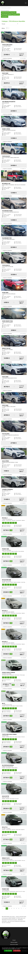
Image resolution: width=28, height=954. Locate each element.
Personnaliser (24, 950)
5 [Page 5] (16, 908)
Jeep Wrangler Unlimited (6, 14)
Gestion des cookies (14, 944)
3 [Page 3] (11, 908)
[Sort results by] (12, 24)
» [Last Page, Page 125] (25, 908)
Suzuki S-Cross (16, 14)
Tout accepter (8, 950)
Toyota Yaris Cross (5, 12)
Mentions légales (14, 942)
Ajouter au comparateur (7, 58)
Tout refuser (17, 950)
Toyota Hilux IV (4, 16)
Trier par (3, 23)
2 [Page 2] (9, 908)
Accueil (14, 940)
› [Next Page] (23, 908)
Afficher (3, 28)
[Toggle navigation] (25, 3)
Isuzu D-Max (13, 12)
